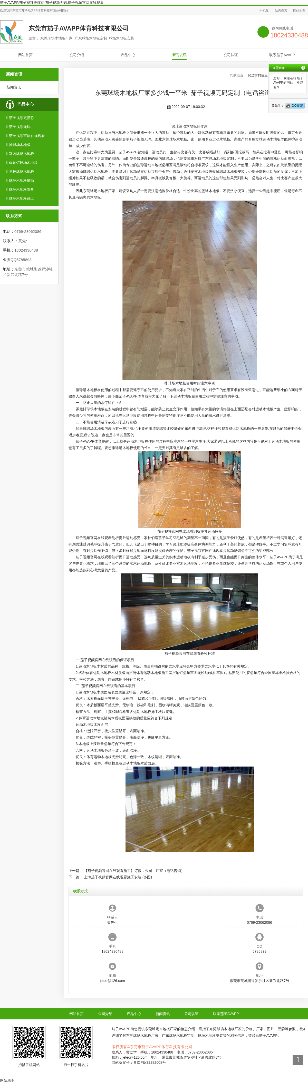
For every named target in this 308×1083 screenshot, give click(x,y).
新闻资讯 (179, 55)
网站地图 (299, 10)
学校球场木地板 (21, 172)
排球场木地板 (20, 145)
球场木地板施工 (21, 198)
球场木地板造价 (21, 189)
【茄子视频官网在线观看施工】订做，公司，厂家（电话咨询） (134, 871)
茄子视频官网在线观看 (27, 136)
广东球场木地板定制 (217, 158)
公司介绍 (77, 55)
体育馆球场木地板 (23, 163)
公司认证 (231, 55)
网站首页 (25, 55)
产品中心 (128, 55)
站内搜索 (281, 10)
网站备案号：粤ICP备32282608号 (139, 1062)
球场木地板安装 (232, 172)
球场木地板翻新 (21, 180)
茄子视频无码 (20, 127)
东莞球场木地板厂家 (178, 139)
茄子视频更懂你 (21, 118)
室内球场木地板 (21, 154)
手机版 (264, 10)
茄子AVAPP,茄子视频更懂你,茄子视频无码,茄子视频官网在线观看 (52, 3)
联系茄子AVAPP (282, 55)
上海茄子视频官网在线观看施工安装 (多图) (118, 877)
